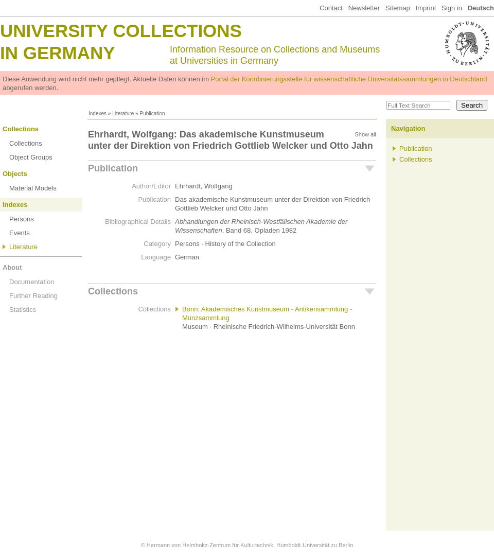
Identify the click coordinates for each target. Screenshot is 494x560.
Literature (123, 113)
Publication (113, 168)
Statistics (22, 309)
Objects (15, 174)
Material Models (33, 188)
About (12, 267)
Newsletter (364, 8)
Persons (21, 219)
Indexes (98, 113)
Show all (365, 134)
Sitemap (397, 8)
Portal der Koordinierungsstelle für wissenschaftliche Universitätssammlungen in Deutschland (349, 79)
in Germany (57, 53)
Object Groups (30, 157)
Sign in (452, 8)
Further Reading (33, 296)
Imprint (426, 8)
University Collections (121, 31)
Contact (331, 8)
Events (19, 233)
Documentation (31, 282)
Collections (21, 129)
